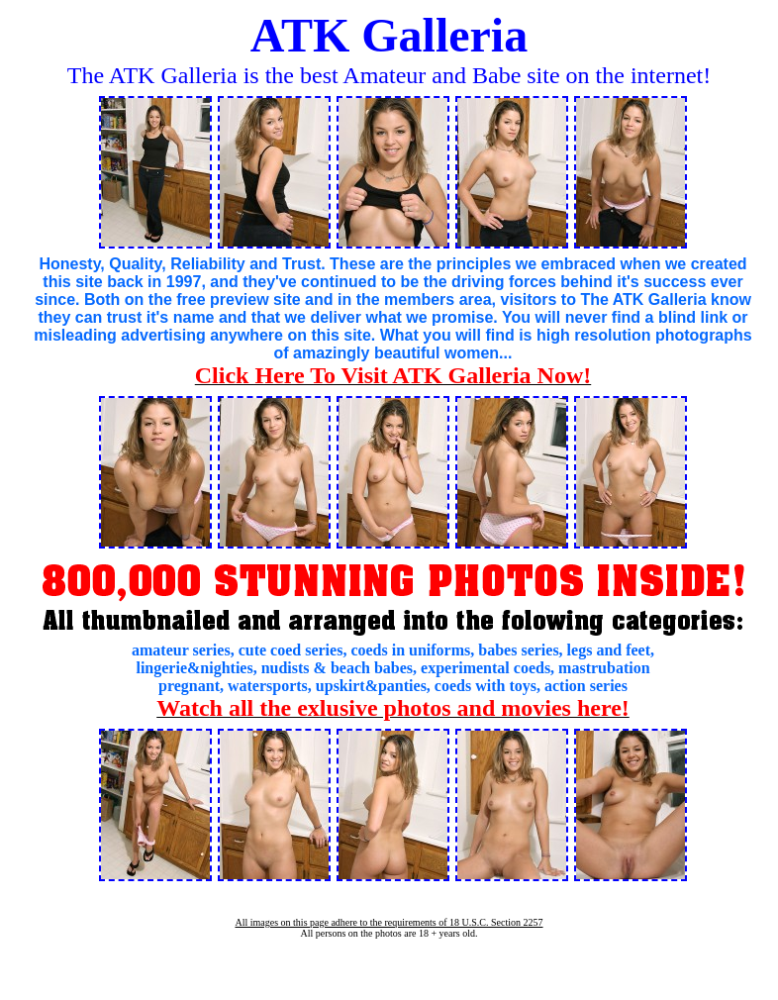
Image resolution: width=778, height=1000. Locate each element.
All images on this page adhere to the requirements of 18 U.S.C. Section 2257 (388, 922)
